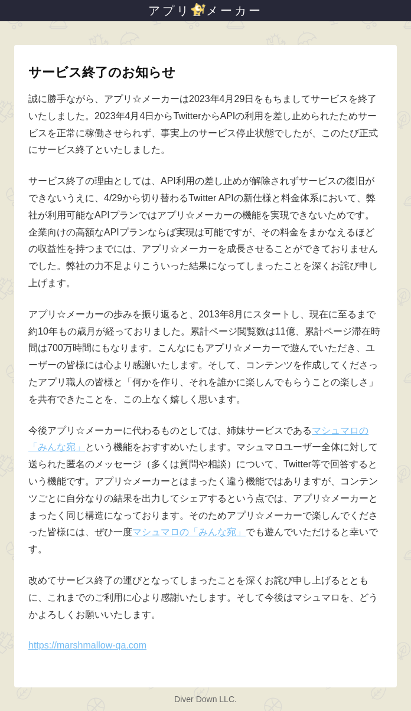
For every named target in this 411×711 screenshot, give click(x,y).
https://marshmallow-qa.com (87, 645)
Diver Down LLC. (205, 699)
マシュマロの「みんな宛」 (189, 532)
